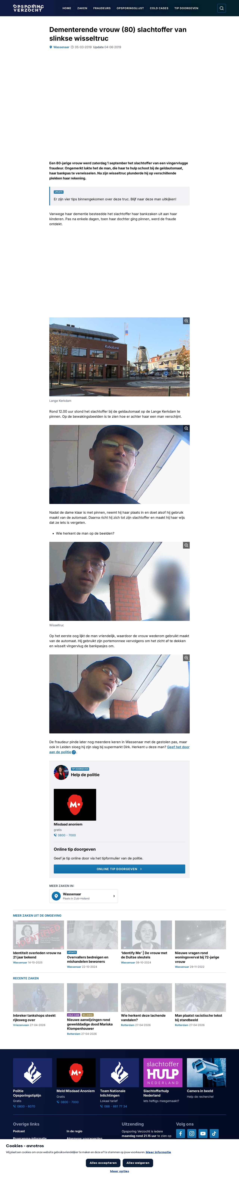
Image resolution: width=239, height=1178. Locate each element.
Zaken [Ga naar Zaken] (82, 8)
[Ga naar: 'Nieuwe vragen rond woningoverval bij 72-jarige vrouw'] (200, 945)
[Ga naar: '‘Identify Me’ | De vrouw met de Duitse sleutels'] (146, 945)
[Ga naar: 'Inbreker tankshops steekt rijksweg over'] (38, 1009)
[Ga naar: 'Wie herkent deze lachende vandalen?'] (146, 1009)
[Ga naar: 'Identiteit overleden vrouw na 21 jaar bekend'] (38, 945)
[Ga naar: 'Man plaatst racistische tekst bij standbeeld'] (200, 1009)
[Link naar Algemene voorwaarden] (92, 1138)
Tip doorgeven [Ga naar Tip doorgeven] (186, 8)
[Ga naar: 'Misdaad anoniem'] (75, 813)
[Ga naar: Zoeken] (221, 8)
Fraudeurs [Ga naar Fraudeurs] (102, 8)
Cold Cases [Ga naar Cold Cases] (159, 8)
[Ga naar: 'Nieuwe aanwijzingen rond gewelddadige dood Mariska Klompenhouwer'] (92, 1009)
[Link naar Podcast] (38, 1131)
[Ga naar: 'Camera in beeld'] (206, 1078)
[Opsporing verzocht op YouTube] (202, 1133)
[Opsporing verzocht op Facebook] (180, 1133)
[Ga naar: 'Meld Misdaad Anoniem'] (76, 1081)
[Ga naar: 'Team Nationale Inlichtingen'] (119, 1083)
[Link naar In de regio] (92, 1131)
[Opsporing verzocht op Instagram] (191, 1133)
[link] (83, 896)
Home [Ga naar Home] (67, 8)
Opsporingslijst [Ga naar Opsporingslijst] (130, 8)
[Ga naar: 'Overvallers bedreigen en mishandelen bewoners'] (92, 945)
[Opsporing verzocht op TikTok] (214, 1133)
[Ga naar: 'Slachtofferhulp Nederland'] (162, 1080)
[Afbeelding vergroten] (186, 320)
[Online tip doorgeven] (119, 869)
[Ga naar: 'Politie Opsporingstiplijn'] (32, 1083)
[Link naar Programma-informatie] (38, 1138)
